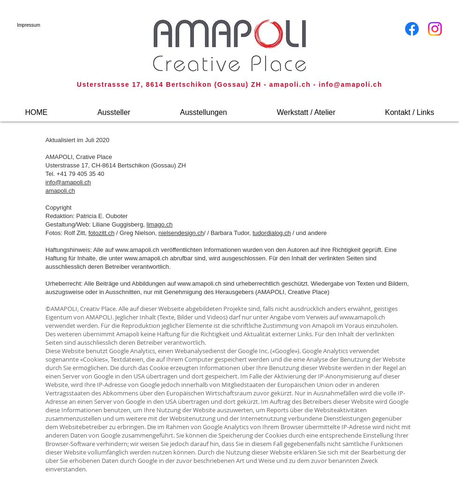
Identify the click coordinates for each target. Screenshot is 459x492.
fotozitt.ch (102, 232)
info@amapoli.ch (350, 84)
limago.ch (160, 224)
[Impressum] (28, 25)
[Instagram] (435, 29)
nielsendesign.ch (181, 232)
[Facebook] (412, 29)
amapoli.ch (60, 190)
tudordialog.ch (271, 232)
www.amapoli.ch (137, 249)
